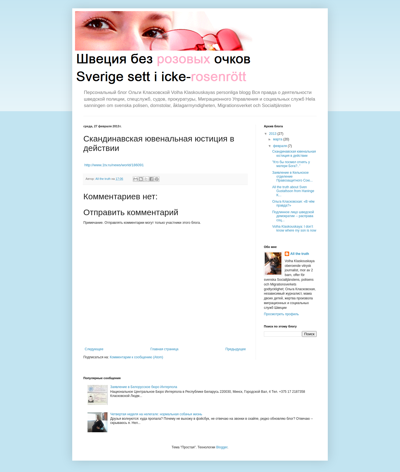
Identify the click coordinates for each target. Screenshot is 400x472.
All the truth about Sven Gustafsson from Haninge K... (293, 191)
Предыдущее (236, 349)
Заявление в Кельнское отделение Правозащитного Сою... (292, 177)
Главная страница (165, 349)
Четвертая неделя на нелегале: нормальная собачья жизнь (156, 414)
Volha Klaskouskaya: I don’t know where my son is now (294, 228)
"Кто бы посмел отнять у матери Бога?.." (291, 164)
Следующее (94, 349)
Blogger (222, 447)
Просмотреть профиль (281, 314)
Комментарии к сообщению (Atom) (136, 357)
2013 (273, 134)
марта (278, 139)
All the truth (299, 254)
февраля (280, 146)
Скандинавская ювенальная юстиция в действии (294, 153)
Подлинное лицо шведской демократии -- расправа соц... (293, 216)
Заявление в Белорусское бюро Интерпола (143, 387)
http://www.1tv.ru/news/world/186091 (114, 165)
